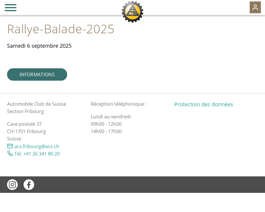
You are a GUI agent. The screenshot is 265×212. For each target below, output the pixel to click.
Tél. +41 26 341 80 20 (37, 153)
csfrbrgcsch (36, 146)
